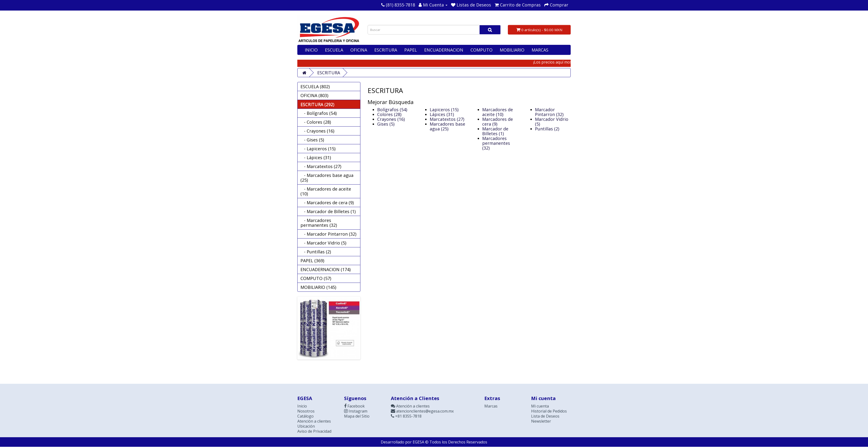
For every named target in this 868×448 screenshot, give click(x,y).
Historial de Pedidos (549, 411)
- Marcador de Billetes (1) (328, 211)
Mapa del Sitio (356, 416)
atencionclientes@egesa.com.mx (422, 411)
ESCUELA (334, 50)
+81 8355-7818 (406, 416)
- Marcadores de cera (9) (327, 202)
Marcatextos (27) (447, 119)
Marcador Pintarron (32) (549, 112)
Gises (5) (385, 124)
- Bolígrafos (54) (318, 113)
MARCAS (540, 50)
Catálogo (305, 416)
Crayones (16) (391, 119)
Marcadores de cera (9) (497, 121)
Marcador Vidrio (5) (551, 121)
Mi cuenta (540, 406)
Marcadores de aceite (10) (497, 112)
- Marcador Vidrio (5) (323, 243)
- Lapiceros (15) (317, 148)
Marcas (491, 406)
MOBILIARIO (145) (318, 287)
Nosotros (306, 411)
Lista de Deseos (545, 416)
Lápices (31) (442, 114)
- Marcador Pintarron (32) (328, 234)
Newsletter (541, 421)
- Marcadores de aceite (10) (325, 191)
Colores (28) (389, 114)
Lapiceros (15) (444, 109)
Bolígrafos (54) (392, 109)
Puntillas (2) (547, 129)
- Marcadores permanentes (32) (318, 222)
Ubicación (306, 426)
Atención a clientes (314, 421)
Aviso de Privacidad (314, 431)
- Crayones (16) (317, 131)
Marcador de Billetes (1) (495, 131)
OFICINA (358, 50)
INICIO (311, 50)
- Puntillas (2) (315, 252)
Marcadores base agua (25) (447, 126)
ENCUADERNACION (443, 50)
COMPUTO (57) (315, 278)
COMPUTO (481, 50)
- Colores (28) (315, 122)
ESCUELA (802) (315, 86)
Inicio (302, 406)
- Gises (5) (312, 140)
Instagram (355, 411)
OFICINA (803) (314, 95)
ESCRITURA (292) (317, 104)
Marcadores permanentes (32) (496, 143)
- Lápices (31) (315, 157)
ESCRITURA (385, 50)
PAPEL (410, 50)
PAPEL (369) (312, 260)
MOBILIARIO (512, 50)
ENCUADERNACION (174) (325, 269)
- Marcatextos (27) (320, 166)
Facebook (354, 406)
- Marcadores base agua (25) (326, 177)
